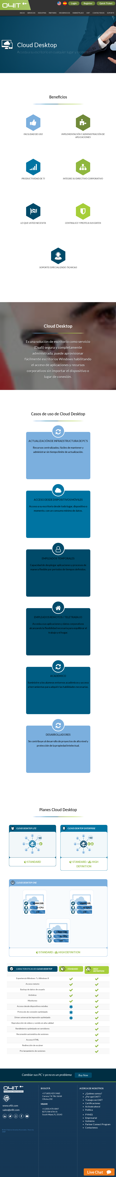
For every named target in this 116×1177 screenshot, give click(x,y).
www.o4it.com (10, 1105)
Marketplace (78, 13)
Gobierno (90, 1121)
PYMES (89, 1114)
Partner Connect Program (97, 1124)
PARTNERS (52, 13)
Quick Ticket (105, 3)
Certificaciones (92, 1103)
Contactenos (98, 13)
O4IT (88, 13)
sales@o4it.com (11, 1109)
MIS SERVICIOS (64, 13)
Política (89, 1109)
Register (88, 3)
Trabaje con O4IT (94, 1099)
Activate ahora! (92, 1106)
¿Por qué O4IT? (93, 1096)
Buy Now (83, 1075)
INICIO (22, 13)
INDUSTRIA (42, 13)
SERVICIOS (31, 13)
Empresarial (91, 1117)
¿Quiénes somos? (93, 1093)
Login (74, 3)
